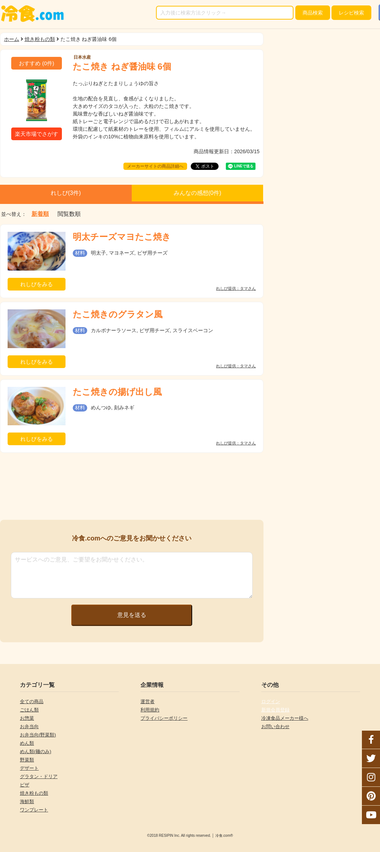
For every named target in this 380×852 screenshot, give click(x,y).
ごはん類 (29, 709)
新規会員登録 (275, 709)
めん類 (27, 743)
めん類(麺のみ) (35, 751)
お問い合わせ (275, 726)
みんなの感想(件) (197, 193)
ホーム (11, 39)
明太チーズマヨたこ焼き (122, 237)
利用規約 (149, 709)
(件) (36, 63)
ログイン (270, 701)
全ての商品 (31, 701)
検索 (313, 13)
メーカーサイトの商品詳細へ (155, 166)
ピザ (24, 784)
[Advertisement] (131, 486)
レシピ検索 (351, 13)
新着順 (40, 214)
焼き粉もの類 (40, 39)
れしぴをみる (36, 284)
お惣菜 (27, 718)
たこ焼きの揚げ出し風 (117, 392)
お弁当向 (29, 726)
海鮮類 (27, 801)
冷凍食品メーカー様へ (284, 718)
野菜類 (27, 759)
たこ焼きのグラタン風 (117, 314)
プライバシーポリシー (163, 718)
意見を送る (131, 615)
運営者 (147, 701)
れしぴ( (66, 193)
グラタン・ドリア (39, 776)
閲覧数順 (69, 214)
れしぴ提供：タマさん (236, 289)
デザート (29, 768)
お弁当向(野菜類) (38, 734)
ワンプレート (34, 809)
